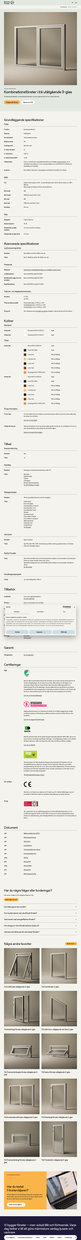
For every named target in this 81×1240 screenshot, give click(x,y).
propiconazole (61, 162)
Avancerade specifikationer (25, 1237)
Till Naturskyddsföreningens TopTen (34, 775)
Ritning (26, 858)
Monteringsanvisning (30, 837)
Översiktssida (63, 7)
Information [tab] (40, 611)
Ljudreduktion (28, 845)
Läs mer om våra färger (30, 420)
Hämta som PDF (28, 102)
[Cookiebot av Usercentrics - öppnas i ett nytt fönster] (64, 607)
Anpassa (41, 632)
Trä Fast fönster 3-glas (50, 986)
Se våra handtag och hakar (31, 485)
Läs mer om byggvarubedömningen (34, 719)
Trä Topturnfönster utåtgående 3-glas (55, 1072)
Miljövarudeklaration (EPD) (32, 833)
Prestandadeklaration (30, 854)
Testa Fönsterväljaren (15, 1205)
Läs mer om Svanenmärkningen (33, 695)
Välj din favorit (70, 944)
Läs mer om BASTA (29, 745)
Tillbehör (52, 1237)
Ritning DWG (28, 866)
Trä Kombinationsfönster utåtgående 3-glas (20, 1117)
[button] (72, 2)
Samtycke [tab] (17, 611)
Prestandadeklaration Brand (32, 850)
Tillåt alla (64, 632)
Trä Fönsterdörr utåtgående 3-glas (54, 1160)
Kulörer (38, 1237)
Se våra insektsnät (29, 599)
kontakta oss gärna (41, 311)
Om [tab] (64, 611)
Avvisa (17, 632)
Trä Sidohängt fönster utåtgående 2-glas (57, 1117)
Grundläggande (10, 1237)
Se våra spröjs (28, 567)
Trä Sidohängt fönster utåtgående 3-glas (19, 1029)
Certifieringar (68, 1237)
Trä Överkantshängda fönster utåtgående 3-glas (21, 1073)
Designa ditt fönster (12, 102)
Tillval (44, 1237)
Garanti (60, 1237)
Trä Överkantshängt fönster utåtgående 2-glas (20, 1161)
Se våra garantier (29, 655)
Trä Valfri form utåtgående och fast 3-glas (57, 1029)
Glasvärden (27, 841)
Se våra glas (27, 527)
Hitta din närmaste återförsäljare (33, 432)
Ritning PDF (27, 862)
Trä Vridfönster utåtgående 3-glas (17, 986)
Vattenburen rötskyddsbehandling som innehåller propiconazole (42, 270)
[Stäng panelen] (74, 607)
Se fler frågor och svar (11, 900)
